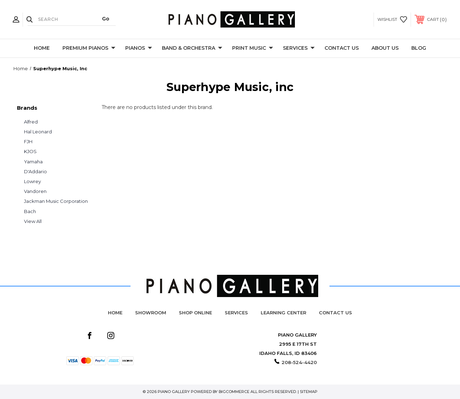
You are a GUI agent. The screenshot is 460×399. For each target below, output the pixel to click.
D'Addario (35, 171)
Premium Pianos (88, 48)
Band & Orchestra (192, 48)
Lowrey (32, 181)
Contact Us (342, 48)
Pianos (138, 48)
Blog (418, 48)
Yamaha (33, 161)
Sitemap (308, 391)
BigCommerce (234, 391)
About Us (385, 48)
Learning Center (283, 312)
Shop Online (195, 312)
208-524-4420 (299, 362)
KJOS (30, 151)
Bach (30, 211)
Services (299, 48)
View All (33, 221)
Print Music (252, 48)
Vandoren (35, 191)
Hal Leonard (38, 131)
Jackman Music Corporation (56, 201)
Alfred (31, 122)
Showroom (150, 312)
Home (42, 48)
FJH (28, 141)
